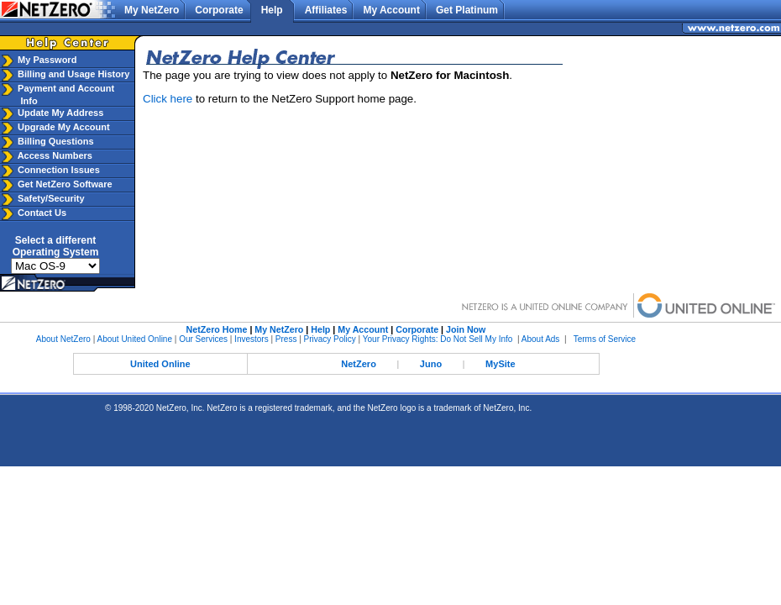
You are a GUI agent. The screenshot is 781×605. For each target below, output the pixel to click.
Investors (251, 339)
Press (286, 339)
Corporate (219, 10)
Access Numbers (53, 155)
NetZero (358, 364)
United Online (160, 364)
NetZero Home (217, 329)
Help (272, 10)
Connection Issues (57, 170)
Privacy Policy (330, 339)
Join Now (465, 329)
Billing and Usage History (72, 74)
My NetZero (151, 10)
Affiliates (326, 10)
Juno (431, 364)
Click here (167, 98)
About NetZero (63, 339)
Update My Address (59, 113)
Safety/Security (50, 198)
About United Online (134, 339)
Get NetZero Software (65, 184)
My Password (45, 60)
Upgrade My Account (62, 127)
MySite (500, 364)
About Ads (541, 339)
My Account (391, 10)
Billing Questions (54, 141)
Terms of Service (605, 339)
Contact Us (40, 213)
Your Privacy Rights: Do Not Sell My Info (438, 339)
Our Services (203, 339)
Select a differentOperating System (56, 246)
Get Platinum (467, 10)
